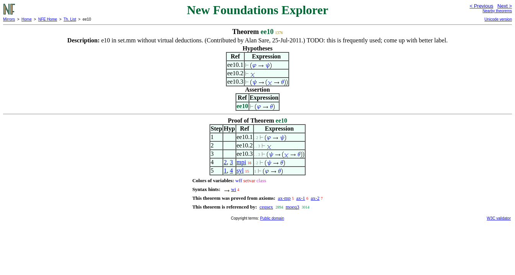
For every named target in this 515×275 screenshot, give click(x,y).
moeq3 (292, 207)
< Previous (481, 6)
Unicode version (498, 19)
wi (233, 189)
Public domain (272, 218)
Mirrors (9, 19)
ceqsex (266, 207)
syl (240, 170)
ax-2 (315, 198)
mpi (241, 162)
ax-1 (300, 198)
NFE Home (47, 19)
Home (26, 19)
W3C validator (499, 218)
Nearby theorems (497, 11)
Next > (504, 6)
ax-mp (284, 198)
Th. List (70, 19)
